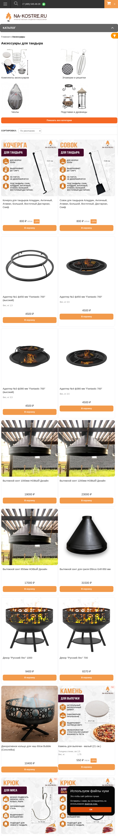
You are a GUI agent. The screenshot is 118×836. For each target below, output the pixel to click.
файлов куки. (91, 804)
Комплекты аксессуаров (15, 77)
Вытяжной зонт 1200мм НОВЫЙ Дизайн (83, 480)
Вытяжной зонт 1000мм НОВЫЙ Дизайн (26, 480)
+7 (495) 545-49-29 (31, 4)
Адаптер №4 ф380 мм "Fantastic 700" (81, 388)
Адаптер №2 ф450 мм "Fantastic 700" (81, 296)
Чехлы (15, 112)
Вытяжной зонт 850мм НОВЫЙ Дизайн (25, 569)
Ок (90, 809)
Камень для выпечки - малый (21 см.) (79, 746)
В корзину (29, 228)
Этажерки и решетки (74, 77)
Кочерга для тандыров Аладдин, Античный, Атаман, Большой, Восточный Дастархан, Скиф (28, 204)
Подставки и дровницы (74, 112)
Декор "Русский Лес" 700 (74, 657)
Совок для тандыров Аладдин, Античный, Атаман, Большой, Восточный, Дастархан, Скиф (84, 204)
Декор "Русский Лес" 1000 (17, 657)
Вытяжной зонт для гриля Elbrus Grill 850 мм (85, 569)
